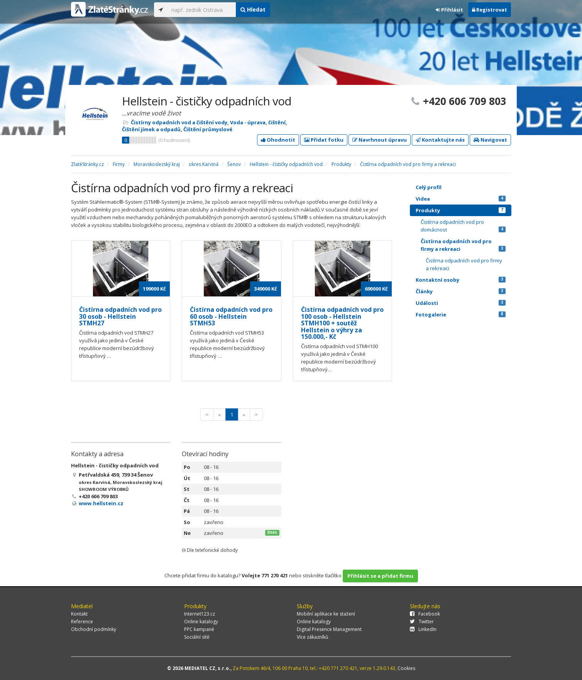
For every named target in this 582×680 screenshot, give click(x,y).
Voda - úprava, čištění (258, 122)
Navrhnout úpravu (379, 139)
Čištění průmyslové (207, 129)
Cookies (406, 668)
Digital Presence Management (329, 629)
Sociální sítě (197, 637)
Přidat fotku (323, 139)
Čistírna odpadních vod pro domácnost (463, 225)
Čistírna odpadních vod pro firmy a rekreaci (463, 245)
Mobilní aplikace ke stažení (326, 614)
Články (461, 291)
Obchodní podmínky (93, 629)
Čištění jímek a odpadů (151, 129)
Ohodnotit (278, 139)
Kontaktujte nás (440, 139)
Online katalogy (201, 621)
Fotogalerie (461, 314)
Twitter (422, 621)
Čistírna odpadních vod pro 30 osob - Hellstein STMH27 (120, 316)
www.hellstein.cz (101, 503)
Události (461, 302)
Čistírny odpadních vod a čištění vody (179, 122)
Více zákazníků (312, 637)
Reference (82, 621)
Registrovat (489, 9)
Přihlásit (449, 9)
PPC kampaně (199, 629)
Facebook (425, 614)
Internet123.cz (199, 614)
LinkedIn (423, 629)
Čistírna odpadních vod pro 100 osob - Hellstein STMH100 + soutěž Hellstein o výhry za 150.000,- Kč (342, 323)
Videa (461, 198)
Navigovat (490, 139)
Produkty (461, 210)
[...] (201, 9)
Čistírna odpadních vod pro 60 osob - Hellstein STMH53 (231, 316)
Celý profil (429, 187)
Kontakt (79, 614)
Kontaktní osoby (461, 279)
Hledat (253, 9)
